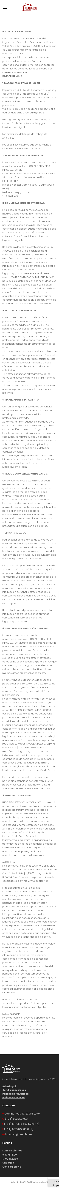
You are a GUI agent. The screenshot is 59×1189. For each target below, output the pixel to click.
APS (46, 1182)
